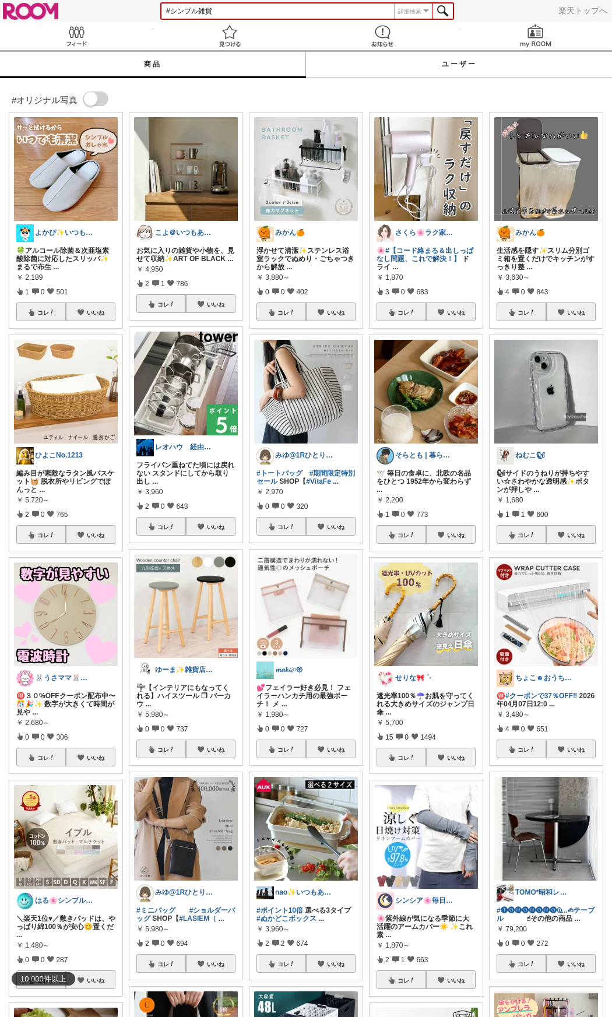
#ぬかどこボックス (286, 918)
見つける (230, 36)
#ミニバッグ (155, 910)
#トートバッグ (279, 473)
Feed (76, 36)
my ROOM (536, 36)
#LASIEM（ (197, 918)
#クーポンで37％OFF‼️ (541, 696)
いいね (95, 312)
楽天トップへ (582, 10)
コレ (46, 312)
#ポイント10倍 (279, 910)
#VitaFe (318, 481)
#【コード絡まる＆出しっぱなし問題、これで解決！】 (425, 255)
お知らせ (382, 36)
